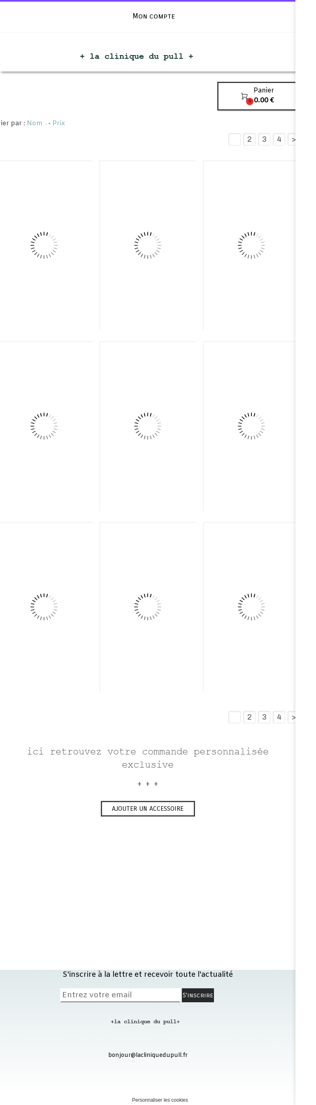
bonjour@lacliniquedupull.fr (148, 1055)
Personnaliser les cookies (160, 1100)
